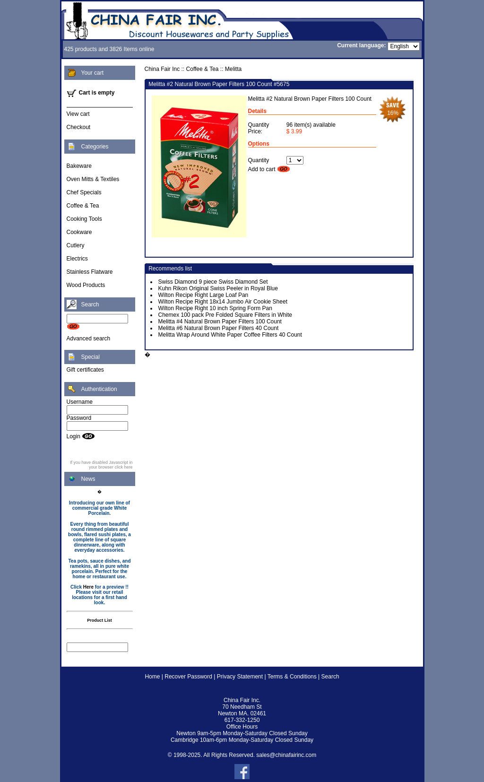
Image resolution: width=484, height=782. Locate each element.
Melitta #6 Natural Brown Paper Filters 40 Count (218, 328)
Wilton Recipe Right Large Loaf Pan (203, 295)
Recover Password (188, 676)
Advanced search (89, 338)
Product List (99, 620)
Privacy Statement (240, 676)
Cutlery (76, 245)
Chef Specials (84, 192)
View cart (78, 114)
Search (330, 676)
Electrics (77, 258)
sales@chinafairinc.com (286, 755)
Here (88, 587)
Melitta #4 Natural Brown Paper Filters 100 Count (220, 321)
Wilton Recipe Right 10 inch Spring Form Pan (215, 308)
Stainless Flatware (90, 272)
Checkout (79, 127)
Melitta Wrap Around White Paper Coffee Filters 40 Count (230, 334)
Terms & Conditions (292, 676)
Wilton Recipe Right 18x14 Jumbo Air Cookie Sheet (222, 301)
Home (152, 676)
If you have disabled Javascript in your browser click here (101, 464)
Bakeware (79, 166)
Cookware (79, 232)
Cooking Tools (84, 219)
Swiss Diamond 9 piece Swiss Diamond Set (213, 281)
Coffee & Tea (83, 205)
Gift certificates (85, 369)
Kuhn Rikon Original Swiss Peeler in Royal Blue (218, 288)
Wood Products (86, 285)
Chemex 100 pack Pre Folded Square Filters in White (225, 315)
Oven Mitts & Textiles (93, 179)
